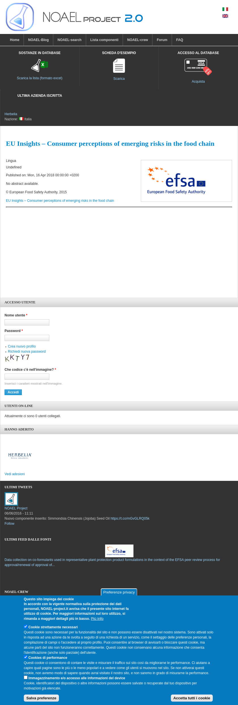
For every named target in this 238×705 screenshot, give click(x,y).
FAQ (179, 40)
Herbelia (11, 114)
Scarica (119, 79)
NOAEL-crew (137, 40)
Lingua (11, 161)
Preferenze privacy (119, 594)
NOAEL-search (70, 40)
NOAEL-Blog (38, 40)
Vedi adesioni (15, 474)
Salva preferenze (41, 700)
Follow (9, 524)
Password (14, 331)
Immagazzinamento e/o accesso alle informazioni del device (76, 680)
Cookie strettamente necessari (53, 629)
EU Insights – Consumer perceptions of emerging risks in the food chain (60, 201)
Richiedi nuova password (27, 351)
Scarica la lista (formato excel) (40, 78)
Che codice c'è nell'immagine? (30, 370)
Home (14, 40)
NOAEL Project (16, 508)
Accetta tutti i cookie (191, 700)
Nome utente (16, 315)
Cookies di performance (47, 660)
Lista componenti (104, 40)
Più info (97, 620)
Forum (162, 40)
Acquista (198, 81)
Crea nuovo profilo (22, 346)
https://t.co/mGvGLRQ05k (129, 518)
